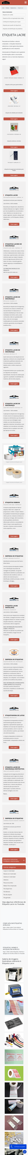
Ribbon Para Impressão (10, 886)
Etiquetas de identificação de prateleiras (12, 28)
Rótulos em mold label (10, 874)
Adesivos (6, 880)
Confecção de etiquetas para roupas (11, 21)
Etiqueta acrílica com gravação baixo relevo (13, 18)
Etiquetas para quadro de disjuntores (12, 25)
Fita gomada (7, 897)
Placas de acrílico (8, 883)
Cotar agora (14, 91)
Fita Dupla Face (8, 889)
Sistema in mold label (9, 877)
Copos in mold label (9, 871)
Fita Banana (7, 891)
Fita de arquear (8, 894)
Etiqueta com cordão (8, 14)
